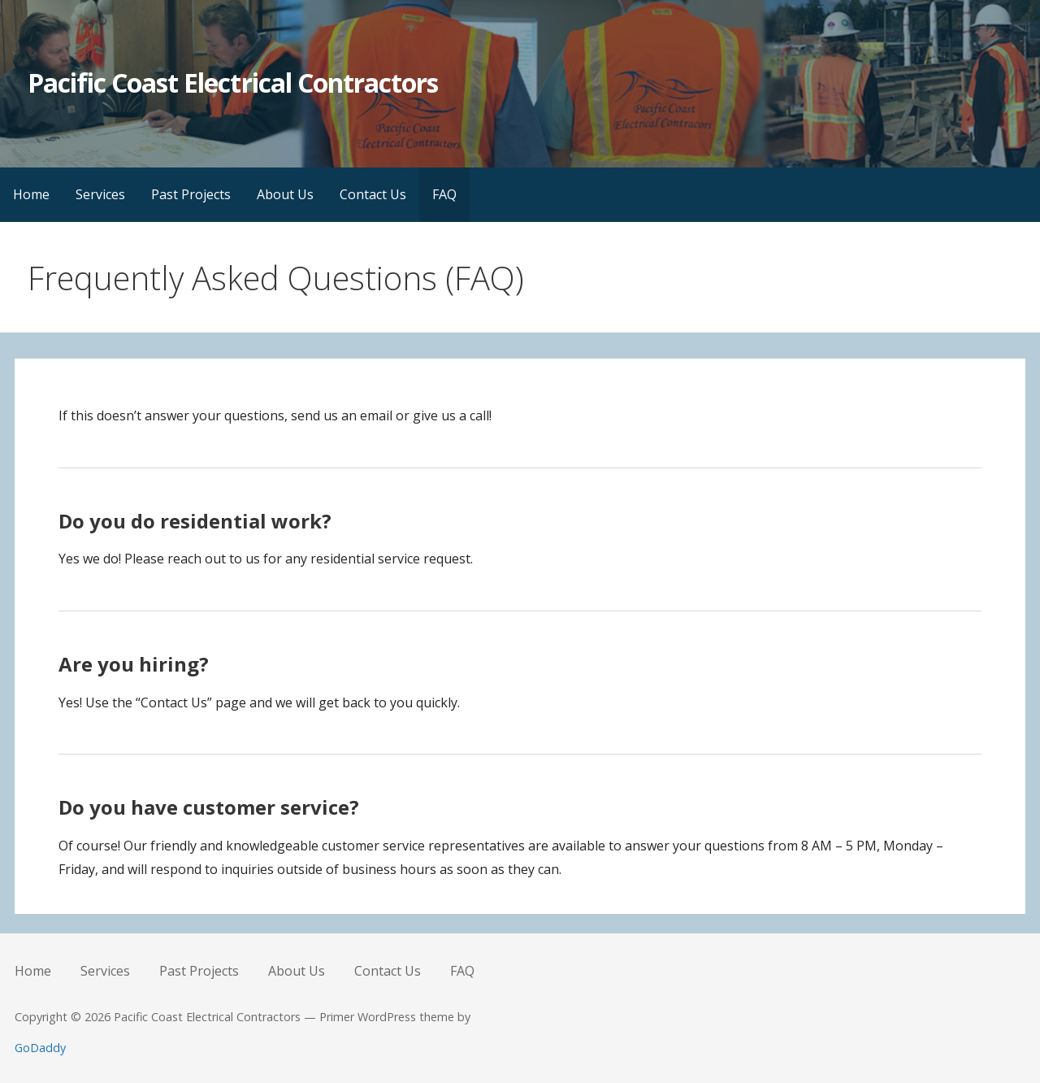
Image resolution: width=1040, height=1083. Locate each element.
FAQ (444, 194)
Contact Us (373, 194)
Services (100, 194)
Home (31, 194)
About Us (285, 194)
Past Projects (191, 194)
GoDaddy (40, 1047)
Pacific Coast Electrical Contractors (233, 82)
